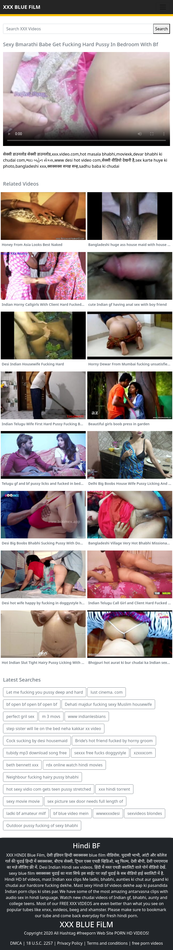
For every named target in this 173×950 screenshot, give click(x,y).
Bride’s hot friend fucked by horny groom (114, 740)
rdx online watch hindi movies (74, 765)
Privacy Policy (70, 943)
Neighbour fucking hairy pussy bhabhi (42, 777)
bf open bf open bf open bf (31, 704)
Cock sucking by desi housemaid (37, 740)
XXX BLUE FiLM (21, 7)
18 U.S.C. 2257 (39, 943)
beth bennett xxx (22, 765)
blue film (97, 855)
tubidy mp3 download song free (36, 753)
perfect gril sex (20, 716)
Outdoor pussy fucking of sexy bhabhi (42, 825)
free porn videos (147, 943)
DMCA (16, 943)
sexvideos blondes (144, 813)
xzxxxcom (143, 753)
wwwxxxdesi (108, 813)
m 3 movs (51, 716)
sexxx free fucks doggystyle (100, 753)
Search (161, 29)
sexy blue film (22, 873)
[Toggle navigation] (163, 7)
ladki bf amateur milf (26, 813)
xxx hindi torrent (114, 789)
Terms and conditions (107, 943)
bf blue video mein (71, 813)
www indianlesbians (87, 716)
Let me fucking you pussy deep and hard (44, 692)
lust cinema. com (107, 692)
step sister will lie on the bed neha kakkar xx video (53, 728)
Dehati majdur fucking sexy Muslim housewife (108, 704)
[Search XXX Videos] (78, 29)
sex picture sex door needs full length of (85, 801)
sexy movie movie (23, 801)
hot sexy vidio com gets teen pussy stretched (48, 789)
